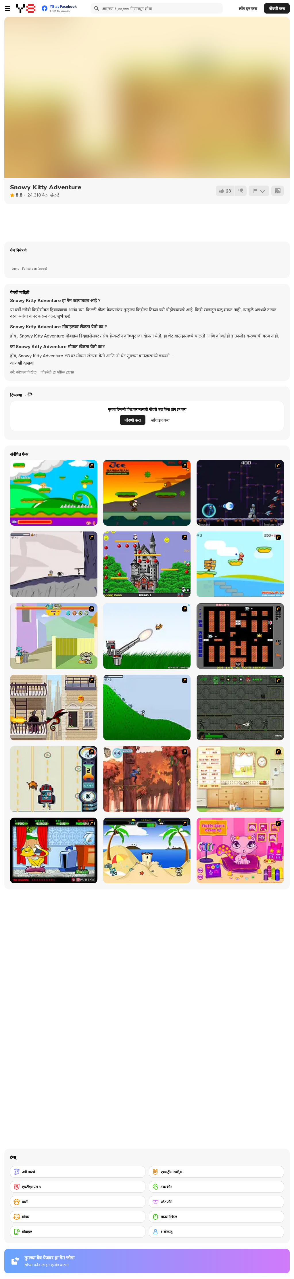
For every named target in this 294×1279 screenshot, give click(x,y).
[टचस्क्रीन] (216, 1187)
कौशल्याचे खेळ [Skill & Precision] (26, 372)
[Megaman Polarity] (240, 493)
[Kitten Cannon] (147, 636)
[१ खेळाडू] (216, 1232)
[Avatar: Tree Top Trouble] (147, 779)
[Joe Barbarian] (147, 493)
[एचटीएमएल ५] (77, 1187)
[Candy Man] (53, 493)
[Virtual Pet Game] (53, 850)
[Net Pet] (240, 779)
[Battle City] (240, 636)
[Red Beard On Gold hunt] (240, 564)
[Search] (96, 8)
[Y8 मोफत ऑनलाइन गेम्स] (25, 8)
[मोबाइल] (77, 1232)
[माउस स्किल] (216, 1217)
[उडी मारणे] (77, 1172)
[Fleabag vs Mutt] (53, 636)
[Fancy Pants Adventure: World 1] (53, 564)
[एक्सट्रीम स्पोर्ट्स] (216, 1172)
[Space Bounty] (240, 707)
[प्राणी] (77, 1202)
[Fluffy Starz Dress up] (240, 850)
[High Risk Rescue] (53, 707)
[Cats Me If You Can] (53, 779)
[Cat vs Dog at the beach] (147, 850)
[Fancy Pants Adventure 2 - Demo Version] (147, 707)
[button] (22, 363)
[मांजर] (77, 1217)
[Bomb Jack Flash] (147, 564)
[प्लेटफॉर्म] (216, 1202)
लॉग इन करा (248, 8)
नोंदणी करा (277, 8)
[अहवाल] (259, 191)
